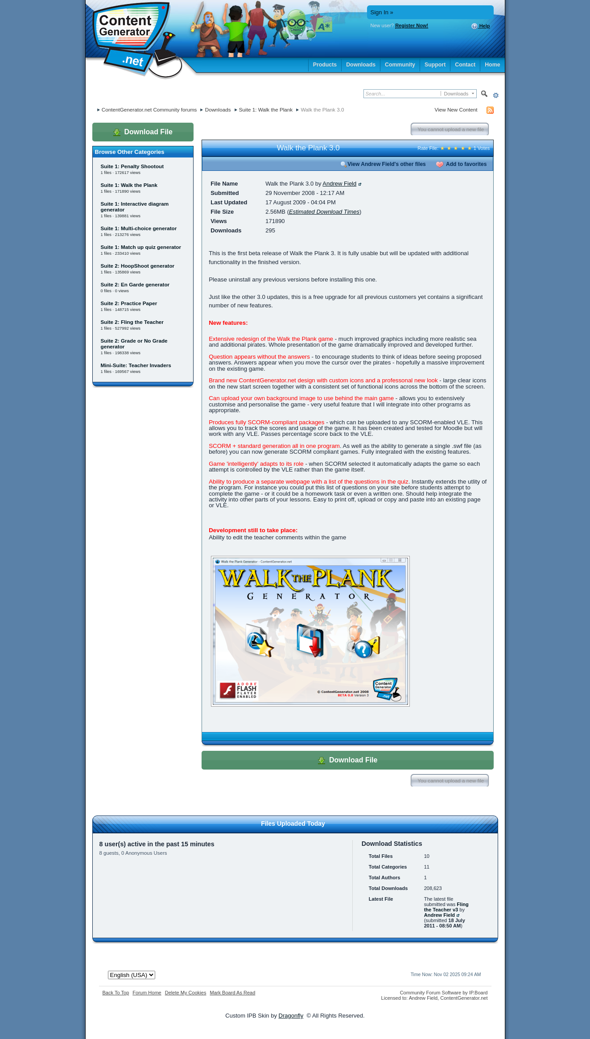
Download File (143, 132)
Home (492, 65)
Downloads (360, 65)
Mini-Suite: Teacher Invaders (136, 365)
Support (435, 65)
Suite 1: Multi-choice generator (139, 228)
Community (400, 65)
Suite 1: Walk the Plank (266, 109)
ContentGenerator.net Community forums (149, 109)
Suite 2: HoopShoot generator (138, 266)
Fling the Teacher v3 (446, 907)
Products (325, 65)
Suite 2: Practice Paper (129, 303)
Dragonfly (291, 1015)
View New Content (456, 109)
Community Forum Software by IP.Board (444, 992)
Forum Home (146, 992)
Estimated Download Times (324, 211)
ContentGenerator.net (463, 998)
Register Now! (411, 25)
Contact (465, 65)
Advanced (496, 95)
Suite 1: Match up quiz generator (141, 247)
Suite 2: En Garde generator (135, 284)
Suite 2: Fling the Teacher (132, 322)
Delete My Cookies (185, 992)
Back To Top (116, 992)
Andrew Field (339, 183)
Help (480, 26)
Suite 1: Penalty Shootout (132, 166)
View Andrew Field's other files (383, 164)
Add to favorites (461, 164)
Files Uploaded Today (293, 823)
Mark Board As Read (232, 992)
